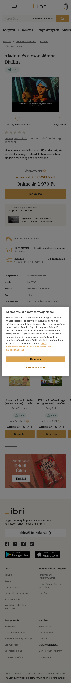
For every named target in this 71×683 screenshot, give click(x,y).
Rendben (35, 359)
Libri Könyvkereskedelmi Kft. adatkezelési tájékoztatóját (28, 346)
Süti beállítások (35, 367)
